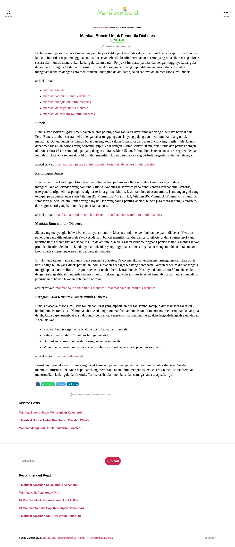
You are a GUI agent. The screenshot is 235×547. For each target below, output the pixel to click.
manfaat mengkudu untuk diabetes (67, 102)
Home (95, 27)
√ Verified (117, 39)
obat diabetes (94, 394)
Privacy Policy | (86, 538)
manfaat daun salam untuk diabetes (80, 215)
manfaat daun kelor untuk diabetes (131, 288)
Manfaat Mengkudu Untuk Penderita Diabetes (49, 428)
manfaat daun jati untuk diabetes (65, 108)
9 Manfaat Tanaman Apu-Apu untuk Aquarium (50, 516)
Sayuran (103, 27)
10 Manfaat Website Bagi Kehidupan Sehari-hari (51, 508)
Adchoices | (47, 538)
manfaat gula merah (69, 356)
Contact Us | (71, 538)
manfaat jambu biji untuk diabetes (66, 96)
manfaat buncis (53, 90)
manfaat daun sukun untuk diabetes (80, 288)
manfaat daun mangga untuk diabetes (69, 114)
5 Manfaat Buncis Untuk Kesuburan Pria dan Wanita (54, 420)
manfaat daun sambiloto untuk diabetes (135, 215)
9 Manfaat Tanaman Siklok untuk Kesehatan (48, 485)
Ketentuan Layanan (103, 538)
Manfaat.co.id (34, 538)
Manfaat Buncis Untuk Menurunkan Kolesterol (50, 412)
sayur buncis (106, 394)
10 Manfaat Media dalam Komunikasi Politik (48, 500)
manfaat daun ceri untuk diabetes (132, 164)
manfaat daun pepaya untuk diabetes (81, 164)
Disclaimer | (59, 538)
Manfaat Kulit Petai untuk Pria (39, 492)
